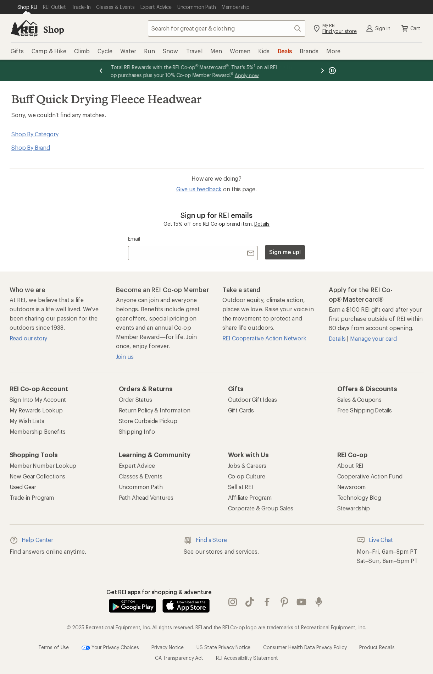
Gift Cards (241, 410)
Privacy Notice (167, 647)
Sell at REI (240, 486)
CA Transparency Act (179, 658)
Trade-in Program (32, 497)
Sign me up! (284, 251)
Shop (53, 29)
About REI (350, 465)
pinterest (284, 602)
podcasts (318, 602)
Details (262, 224)
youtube (301, 602)
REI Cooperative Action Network (264, 338)
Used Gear (23, 486)
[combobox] (226, 28)
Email (134, 239)
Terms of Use (53, 647)
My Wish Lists (27, 420)
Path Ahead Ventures (146, 497)
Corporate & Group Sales (260, 508)
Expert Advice (137, 465)
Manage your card (373, 338)
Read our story (29, 338)
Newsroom (351, 486)
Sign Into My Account (38, 399)
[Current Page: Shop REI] (27, 7)
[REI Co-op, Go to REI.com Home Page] (24, 28)
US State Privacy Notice (223, 647)
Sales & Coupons (359, 399)
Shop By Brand (30, 147)
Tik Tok (249, 602)
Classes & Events (140, 476)
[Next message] (322, 70)
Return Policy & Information (155, 410)
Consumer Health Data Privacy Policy (304, 647)
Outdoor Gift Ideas (252, 399)
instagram (232, 602)
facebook (267, 602)
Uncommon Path (141, 486)
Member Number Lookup (43, 465)
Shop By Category (34, 134)
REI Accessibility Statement (247, 658)
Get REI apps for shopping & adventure (159, 591)
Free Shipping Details (364, 410)
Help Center (31, 540)
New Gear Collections (38, 476)
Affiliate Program (250, 497)
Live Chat (375, 540)
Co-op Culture (246, 476)
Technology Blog (359, 497)
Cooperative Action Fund (370, 476)
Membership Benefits (38, 431)
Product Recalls (377, 647)
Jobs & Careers (247, 465)
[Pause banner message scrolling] (332, 70)
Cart (410, 28)
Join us (125, 356)
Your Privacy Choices (110, 647)
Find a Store (205, 540)
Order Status (135, 399)
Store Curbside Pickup (148, 420)
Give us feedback (199, 189)
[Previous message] (101, 70)
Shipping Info (137, 431)
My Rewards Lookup (36, 410)
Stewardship (353, 508)
